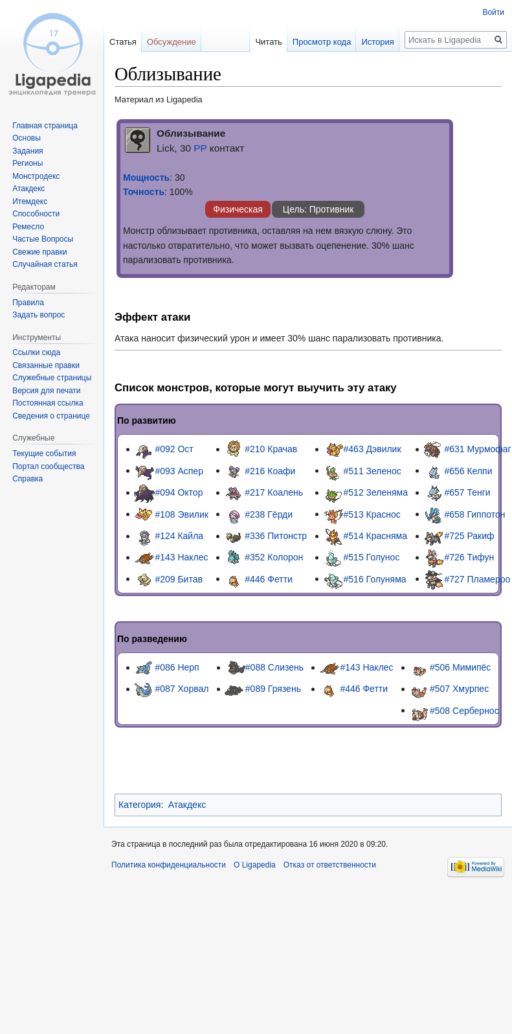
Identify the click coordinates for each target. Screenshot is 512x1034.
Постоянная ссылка (47, 403)
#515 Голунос (372, 557)
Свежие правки (39, 252)
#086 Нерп (177, 667)
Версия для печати (46, 390)
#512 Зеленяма (376, 492)
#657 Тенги (467, 492)
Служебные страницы (51, 377)
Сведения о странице (51, 415)
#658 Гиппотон (474, 514)
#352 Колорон (274, 557)
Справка (27, 478)
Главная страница (45, 125)
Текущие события (44, 453)
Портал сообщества (48, 466)
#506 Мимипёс (460, 667)
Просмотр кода (307, 42)
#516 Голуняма (375, 578)
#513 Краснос (372, 514)
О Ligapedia (255, 864)
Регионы (27, 163)
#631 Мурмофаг (477, 449)
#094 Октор (179, 492)
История (363, 42)
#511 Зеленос (372, 470)
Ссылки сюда (36, 352)
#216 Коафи (270, 470)
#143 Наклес (181, 557)
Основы (26, 138)
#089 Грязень (273, 689)
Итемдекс (29, 201)
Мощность (146, 177)
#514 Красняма (376, 536)
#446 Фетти (269, 578)
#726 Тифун (469, 557)
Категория (139, 804)
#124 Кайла (179, 536)
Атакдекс (187, 804)
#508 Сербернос (464, 710)
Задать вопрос (38, 314)
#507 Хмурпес (459, 689)
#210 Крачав (271, 449)
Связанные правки (46, 365)
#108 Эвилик (181, 514)
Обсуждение (171, 42)
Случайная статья (44, 264)
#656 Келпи (468, 470)
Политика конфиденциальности (168, 864)
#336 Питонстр (276, 536)
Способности (36, 213)
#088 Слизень (274, 667)
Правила (28, 302)
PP (200, 148)
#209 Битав (179, 578)
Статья (123, 42)
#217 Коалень (274, 492)
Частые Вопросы (42, 239)
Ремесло (28, 226)
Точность (143, 192)
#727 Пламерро (477, 578)
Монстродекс (36, 176)
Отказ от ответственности (330, 864)
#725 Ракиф (469, 536)
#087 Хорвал (181, 689)
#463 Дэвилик (372, 449)
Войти (493, 12)
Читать (254, 42)
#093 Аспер (179, 470)
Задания (27, 150)
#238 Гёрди (269, 514)
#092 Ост (174, 449)
